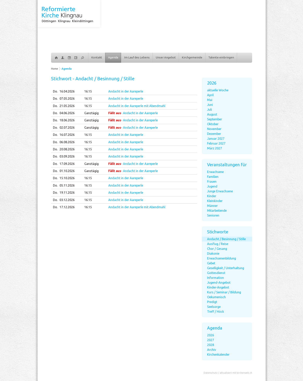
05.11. (67, 185)
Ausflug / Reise (217, 243)
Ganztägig (91, 113)
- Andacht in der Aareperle (133, 113)
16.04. (67, 91)
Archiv (211, 349)
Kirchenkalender (218, 354)
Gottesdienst (216, 272)
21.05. (67, 106)
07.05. (67, 98)
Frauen (212, 181)
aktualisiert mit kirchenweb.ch (236, 373)
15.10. (67, 178)
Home (54, 68)
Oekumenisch (216, 297)
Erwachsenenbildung (221, 258)
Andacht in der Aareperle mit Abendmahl (136, 106)
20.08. (67, 149)
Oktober (213, 124)
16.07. (67, 134)
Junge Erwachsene (220, 191)
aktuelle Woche (217, 90)
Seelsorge (214, 306)
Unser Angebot (166, 57)
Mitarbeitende (217, 210)
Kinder (211, 196)
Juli (209, 109)
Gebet (211, 263)
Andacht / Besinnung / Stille (226, 239)
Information (215, 277)
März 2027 (214, 148)
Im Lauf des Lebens (137, 57)
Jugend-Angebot (218, 282)
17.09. (67, 163)
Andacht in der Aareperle (125, 91)
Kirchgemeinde (192, 57)
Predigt (212, 301)
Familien (213, 176)
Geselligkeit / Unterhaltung (225, 268)
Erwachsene (215, 171)
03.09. (67, 156)
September (214, 119)
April (210, 95)
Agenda (113, 57)
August (212, 114)
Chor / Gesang (217, 248)
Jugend (212, 186)
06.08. (67, 142)
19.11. (67, 192)
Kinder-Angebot (218, 287)
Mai (209, 99)
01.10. (67, 171)
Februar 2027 (216, 143)
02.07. (67, 127)
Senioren (213, 215)
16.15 (88, 91)
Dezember (214, 133)
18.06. (67, 120)
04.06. (67, 113)
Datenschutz (211, 373)
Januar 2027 (215, 138)
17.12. (67, 207)
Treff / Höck (215, 311)
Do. (55, 91)
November (214, 128)
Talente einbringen (221, 57)
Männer (212, 205)
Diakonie (213, 253)
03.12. (67, 200)
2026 (210, 335)
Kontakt (96, 57)
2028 (210, 344)
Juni (210, 104)
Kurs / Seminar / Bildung (224, 292)
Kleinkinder (215, 200)
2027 (210, 340)
